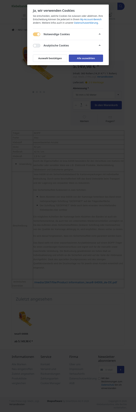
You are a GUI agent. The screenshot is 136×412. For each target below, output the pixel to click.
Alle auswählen (86, 58)
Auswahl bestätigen (50, 58)
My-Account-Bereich (91, 19)
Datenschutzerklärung (86, 22)
